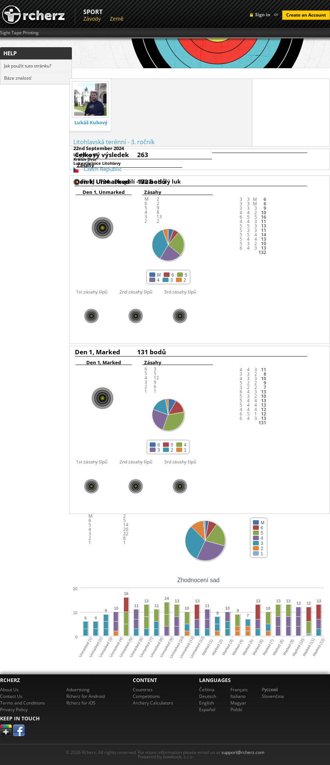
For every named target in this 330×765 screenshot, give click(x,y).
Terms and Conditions (22, 703)
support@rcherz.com (242, 752)
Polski (236, 709)
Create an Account (306, 15)
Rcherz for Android (85, 696)
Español (207, 709)
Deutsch (207, 696)
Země (117, 18)
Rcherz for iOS (80, 703)
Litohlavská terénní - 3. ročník (113, 142)
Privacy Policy (14, 709)
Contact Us (11, 696)
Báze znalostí (17, 78)
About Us (9, 689)
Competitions (146, 696)
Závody (92, 18)
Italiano (238, 696)
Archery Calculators (153, 703)
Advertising (78, 689)
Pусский (270, 689)
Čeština (207, 689)
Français (239, 689)
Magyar (238, 703)
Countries (143, 689)
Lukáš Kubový (90, 122)
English (206, 703)
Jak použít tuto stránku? (27, 66)
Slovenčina (273, 696)
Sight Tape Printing (19, 33)
